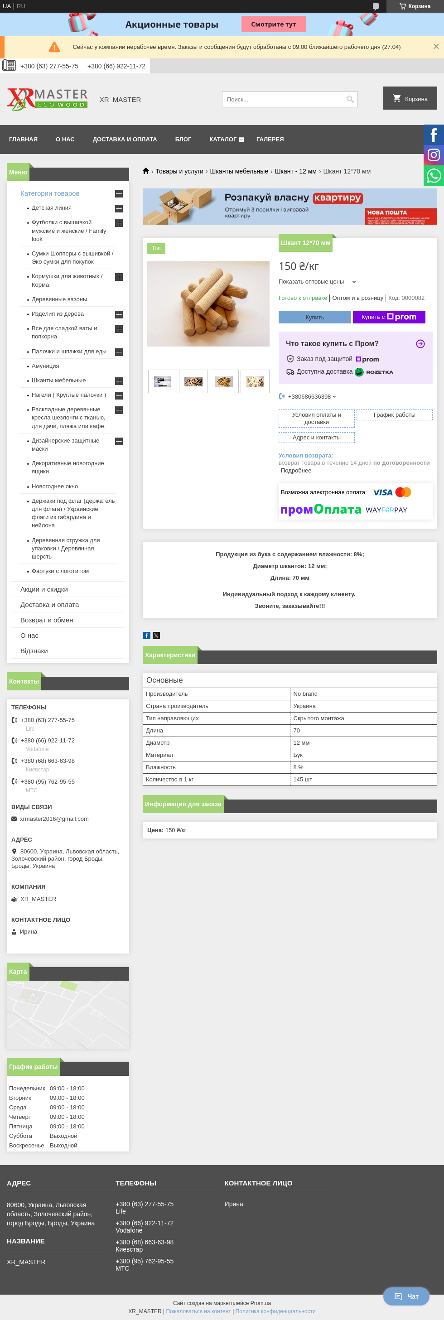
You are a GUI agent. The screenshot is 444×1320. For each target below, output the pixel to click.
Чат (406, 1296)
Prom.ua (261, 1303)
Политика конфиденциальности (276, 1311)
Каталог (222, 139)
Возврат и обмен (46, 620)
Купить (314, 317)
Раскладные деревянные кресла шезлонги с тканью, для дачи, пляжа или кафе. (69, 417)
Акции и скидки (44, 589)
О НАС (65, 139)
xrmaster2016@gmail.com (54, 818)
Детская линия (52, 207)
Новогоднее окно (55, 486)
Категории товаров (49, 193)
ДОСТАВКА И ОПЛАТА (125, 139)
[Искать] (350, 99)
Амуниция (45, 365)
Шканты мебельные (239, 171)
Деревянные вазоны (59, 299)
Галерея (270, 139)
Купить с (389, 317)
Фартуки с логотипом (60, 571)
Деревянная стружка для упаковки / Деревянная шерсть (66, 548)
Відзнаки (34, 651)
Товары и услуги (179, 171)
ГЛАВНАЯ (23, 139)
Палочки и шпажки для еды (69, 351)
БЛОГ (183, 139)
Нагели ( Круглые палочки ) (69, 394)
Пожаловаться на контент (198, 1311)
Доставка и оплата (49, 604)
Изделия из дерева (58, 313)
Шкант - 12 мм (296, 171)
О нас (29, 635)
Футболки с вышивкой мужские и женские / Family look (69, 230)
